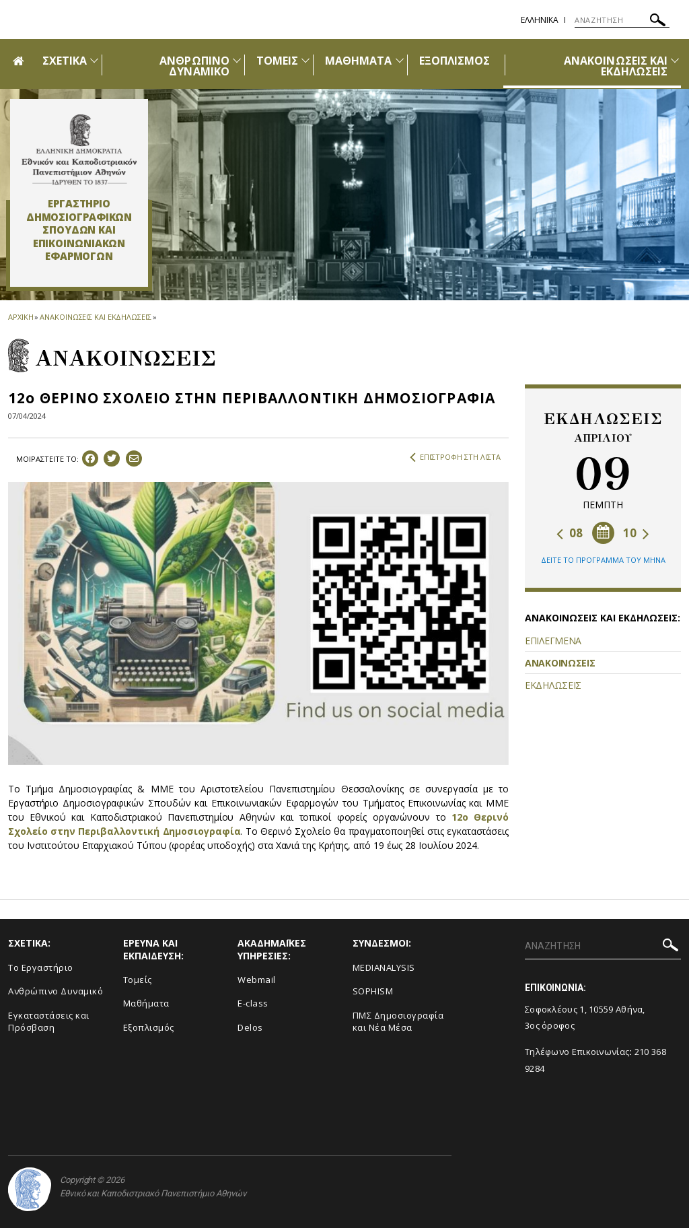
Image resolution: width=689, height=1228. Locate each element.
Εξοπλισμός (148, 1027)
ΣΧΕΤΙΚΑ (64, 60)
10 (636, 533)
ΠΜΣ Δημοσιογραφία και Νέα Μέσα (398, 1021)
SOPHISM (373, 991)
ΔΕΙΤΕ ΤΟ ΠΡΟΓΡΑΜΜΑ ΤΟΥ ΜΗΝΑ (603, 560)
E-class (253, 1003)
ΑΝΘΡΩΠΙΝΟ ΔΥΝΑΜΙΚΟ (194, 66)
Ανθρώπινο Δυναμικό (55, 991)
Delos (250, 1027)
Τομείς (137, 980)
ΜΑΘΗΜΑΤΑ (358, 60)
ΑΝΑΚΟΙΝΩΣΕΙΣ (560, 662)
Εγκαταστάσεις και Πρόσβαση (48, 1021)
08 (569, 533)
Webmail (257, 980)
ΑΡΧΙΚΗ (20, 317)
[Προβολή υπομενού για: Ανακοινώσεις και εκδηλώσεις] (674, 60)
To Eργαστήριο (40, 967)
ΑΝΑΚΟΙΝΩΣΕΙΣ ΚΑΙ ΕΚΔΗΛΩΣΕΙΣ (615, 66)
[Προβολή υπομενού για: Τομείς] (305, 60)
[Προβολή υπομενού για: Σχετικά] (94, 60)
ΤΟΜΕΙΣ (277, 60)
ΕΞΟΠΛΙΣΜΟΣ (455, 60)
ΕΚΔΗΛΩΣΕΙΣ (553, 685)
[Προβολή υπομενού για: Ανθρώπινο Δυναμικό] (236, 60)
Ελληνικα (539, 20)
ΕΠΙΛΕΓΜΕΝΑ (553, 640)
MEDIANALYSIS (384, 967)
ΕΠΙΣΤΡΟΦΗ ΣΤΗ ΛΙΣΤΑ (455, 457)
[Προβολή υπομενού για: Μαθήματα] (399, 60)
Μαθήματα (146, 1003)
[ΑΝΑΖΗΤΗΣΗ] (622, 20)
